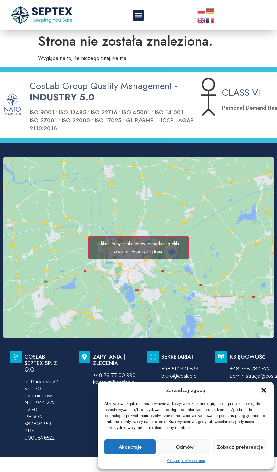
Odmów (185, 447)
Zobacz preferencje (240, 447)
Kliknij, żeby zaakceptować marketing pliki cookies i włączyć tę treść (138, 247)
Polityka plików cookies (186, 461)
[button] (263, 390)
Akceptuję (130, 447)
